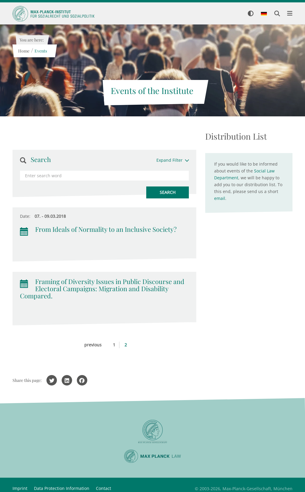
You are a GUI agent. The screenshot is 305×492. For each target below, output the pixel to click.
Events (40, 51)
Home (23, 51)
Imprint (20, 488)
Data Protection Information (61, 488)
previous (93, 345)
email (219, 198)
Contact (103, 488)
